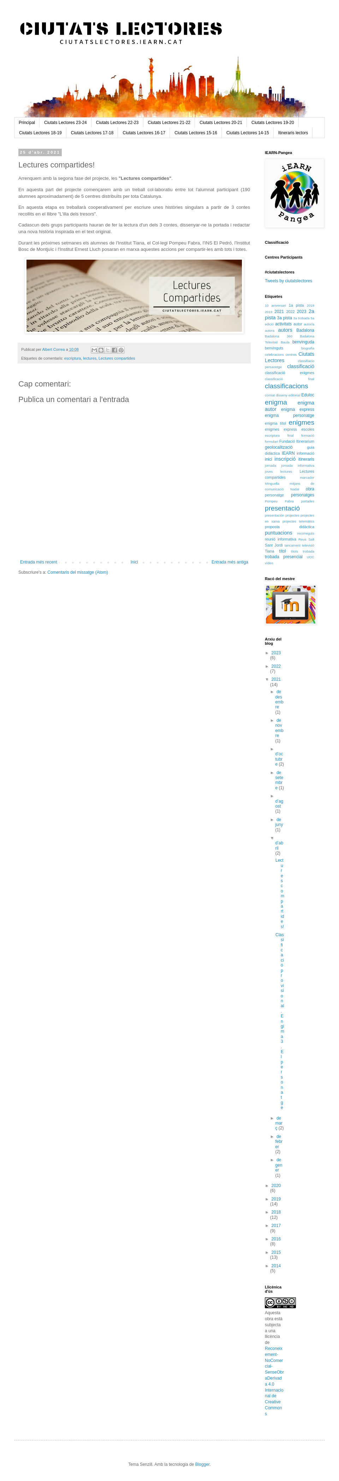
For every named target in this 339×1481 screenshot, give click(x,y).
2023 (302, 311)
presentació (282, 508)
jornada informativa (297, 465)
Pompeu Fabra (279, 501)
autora (269, 330)
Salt (311, 539)
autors (285, 330)
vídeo (269, 563)
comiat (270, 395)
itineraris (306, 459)
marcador (307, 477)
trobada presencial (284, 556)
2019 (268, 312)
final (290, 435)
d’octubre (279, 759)
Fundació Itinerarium (296, 441)
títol (282, 551)
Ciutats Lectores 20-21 (221, 122)
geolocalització (279, 447)
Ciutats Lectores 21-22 (169, 122)
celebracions (274, 354)
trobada (308, 551)
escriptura (72, 358)
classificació (300, 366)
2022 (290, 311)
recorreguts (305, 533)
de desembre (279, 699)
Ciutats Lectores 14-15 (247, 132)
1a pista (296, 305)
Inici (134, 562)
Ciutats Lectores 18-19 (40, 132)
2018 (310, 305)
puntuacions (278, 533)
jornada (270, 465)
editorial (295, 395)
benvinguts (274, 348)
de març (278, 1123)
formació (307, 435)
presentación (274, 515)
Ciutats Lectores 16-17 (144, 132)
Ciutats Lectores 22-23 (117, 122)
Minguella (272, 483)
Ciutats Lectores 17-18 (92, 132)
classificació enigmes (289, 373)
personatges (302, 494)
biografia (307, 348)
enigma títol (275, 423)
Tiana (269, 551)
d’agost (279, 804)
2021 (279, 311)
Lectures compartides (117, 358)
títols (294, 551)
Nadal (294, 489)
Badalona (305, 330)
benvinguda (303, 342)
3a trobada (301, 318)
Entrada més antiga (230, 562)
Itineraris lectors (293, 132)
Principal (27, 122)
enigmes (301, 422)
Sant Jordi (274, 545)
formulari (271, 441)
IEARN (288, 453)
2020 (276, 1185)
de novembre (279, 728)
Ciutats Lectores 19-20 (272, 122)
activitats (283, 323)
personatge (274, 495)
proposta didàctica (289, 527)
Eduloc (307, 395)
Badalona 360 (278, 336)
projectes (292, 515)
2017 (276, 1225)
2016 (276, 1239)
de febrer (278, 1141)
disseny (281, 395)
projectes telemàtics (298, 521)
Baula (285, 342)
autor (297, 324)
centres (291, 354)
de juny (279, 822)
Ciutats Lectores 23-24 (65, 122)
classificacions (286, 386)
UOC (310, 557)
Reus (302, 539)
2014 (276, 1265)
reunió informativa (280, 539)
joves (269, 471)
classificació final (289, 379)
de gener (278, 1165)
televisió (308, 545)
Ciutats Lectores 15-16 (195, 132)
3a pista (284, 317)
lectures (89, 358)
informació (305, 453)
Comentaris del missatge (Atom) (77, 572)
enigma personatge (289, 415)
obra (310, 488)
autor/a (309, 324)
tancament (293, 545)
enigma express (297, 409)
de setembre (279, 780)
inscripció (285, 459)
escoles (307, 429)
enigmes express (281, 429)
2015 (276, 1252)
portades (307, 501)
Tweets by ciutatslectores (288, 280)
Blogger (202, 1464)
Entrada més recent (38, 562)
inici (268, 459)
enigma (276, 402)
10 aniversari (275, 305)
